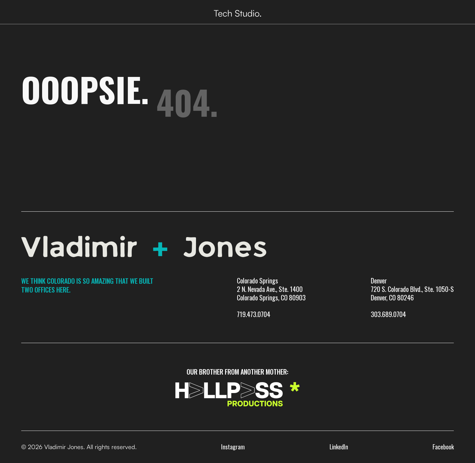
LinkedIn (339, 446)
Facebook (443, 446)
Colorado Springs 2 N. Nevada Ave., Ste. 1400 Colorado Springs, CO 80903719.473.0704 (271, 297)
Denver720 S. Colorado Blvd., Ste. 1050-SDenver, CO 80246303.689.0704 (412, 297)
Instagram (233, 446)
